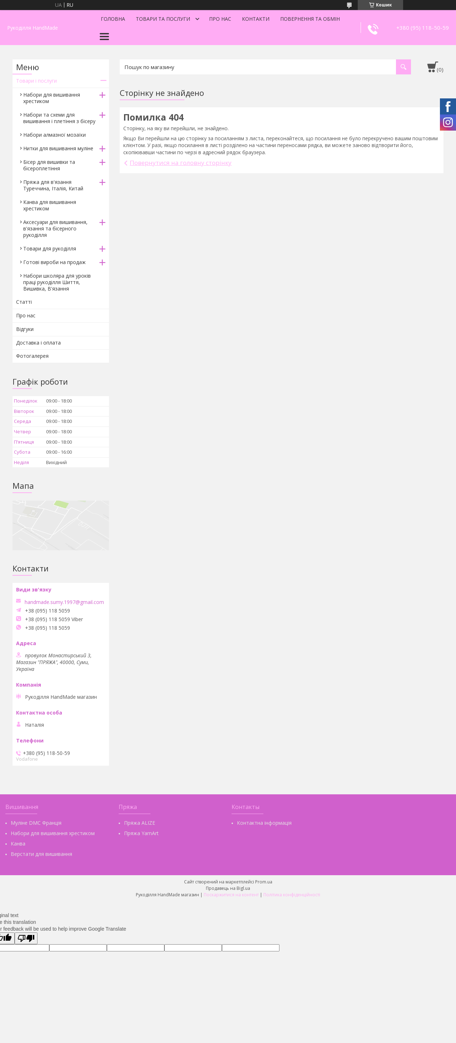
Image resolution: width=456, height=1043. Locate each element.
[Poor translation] (26, 938)
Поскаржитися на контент (231, 895)
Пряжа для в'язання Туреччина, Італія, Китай (53, 185)
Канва (18, 843)
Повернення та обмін (310, 18)
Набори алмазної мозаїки (54, 134)
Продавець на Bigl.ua (228, 888)
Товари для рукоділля (49, 248)
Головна (113, 18)
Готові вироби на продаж (54, 262)
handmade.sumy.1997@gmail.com (64, 602)
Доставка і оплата (38, 342)
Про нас (220, 18)
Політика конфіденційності (291, 895)
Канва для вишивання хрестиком (49, 205)
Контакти (255, 18)
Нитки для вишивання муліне (58, 148)
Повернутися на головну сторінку (181, 163)
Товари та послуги (163, 18)
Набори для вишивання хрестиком (51, 97)
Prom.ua (263, 882)
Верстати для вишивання (41, 854)
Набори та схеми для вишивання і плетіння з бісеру (59, 118)
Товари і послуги (36, 80)
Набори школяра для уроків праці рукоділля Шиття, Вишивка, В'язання (57, 282)
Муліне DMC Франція (36, 822)
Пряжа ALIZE (139, 822)
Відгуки (25, 329)
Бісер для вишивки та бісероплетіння (49, 165)
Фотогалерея (32, 355)
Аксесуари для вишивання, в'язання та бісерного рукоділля (55, 228)
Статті (24, 301)
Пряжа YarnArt (141, 833)
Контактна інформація (264, 822)
